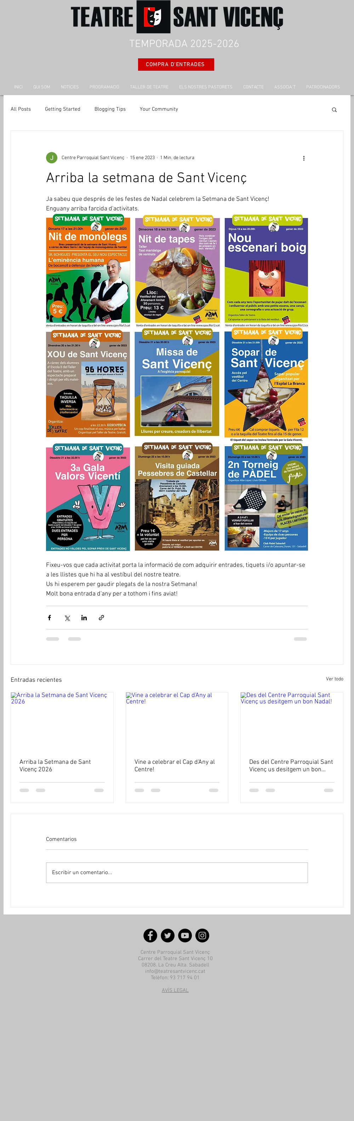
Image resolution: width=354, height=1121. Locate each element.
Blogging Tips (110, 109)
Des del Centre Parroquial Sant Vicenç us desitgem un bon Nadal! (291, 766)
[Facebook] (150, 935)
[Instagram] (202, 935)
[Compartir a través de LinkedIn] (84, 617)
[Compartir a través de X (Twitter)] (66, 617)
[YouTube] (185, 935)
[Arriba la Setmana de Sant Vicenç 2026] (62, 721)
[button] (334, 109)
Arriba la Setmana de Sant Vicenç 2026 (55, 766)
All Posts (21, 109)
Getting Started (62, 109)
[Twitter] (168, 935)
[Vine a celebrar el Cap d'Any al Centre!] (177, 721)
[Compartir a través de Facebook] (49, 617)
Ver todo (334, 679)
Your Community (159, 109)
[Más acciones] (303, 157)
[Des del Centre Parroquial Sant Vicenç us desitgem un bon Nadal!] (292, 721)
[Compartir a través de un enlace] (101, 617)
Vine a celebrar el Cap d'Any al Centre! (175, 766)
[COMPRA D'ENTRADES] (176, 64)
